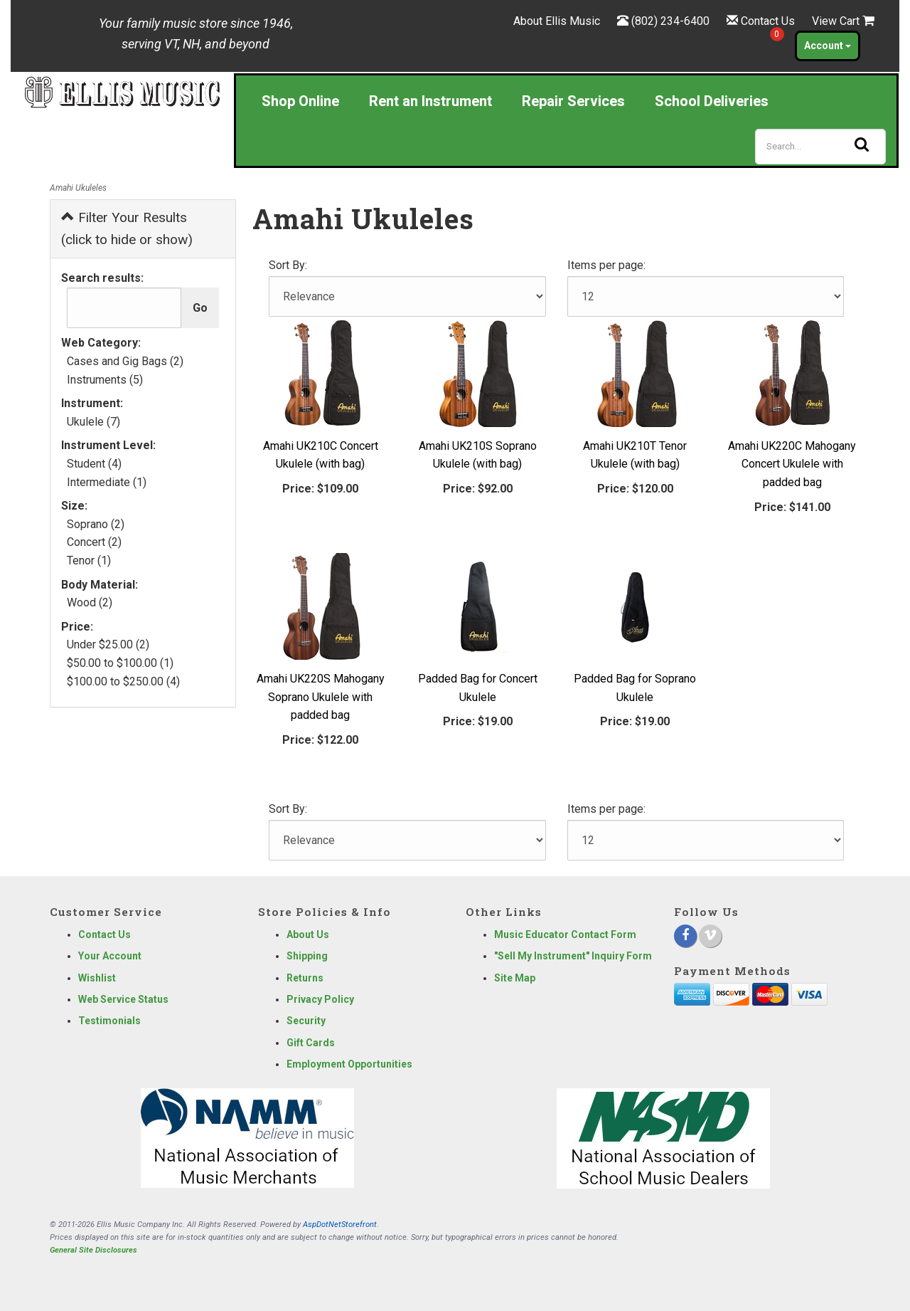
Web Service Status (123, 999)
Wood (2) (89, 602)
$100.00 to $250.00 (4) (123, 681)
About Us (308, 934)
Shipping (307, 956)
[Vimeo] (710, 936)
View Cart (843, 21)
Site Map (514, 978)
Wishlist (97, 978)
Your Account (109, 956)
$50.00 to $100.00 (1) (120, 663)
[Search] (820, 146)
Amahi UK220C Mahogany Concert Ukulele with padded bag (792, 464)
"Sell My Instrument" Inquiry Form (573, 956)
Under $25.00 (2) (108, 644)
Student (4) (94, 463)
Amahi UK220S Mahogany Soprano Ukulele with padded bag (321, 697)
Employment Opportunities (349, 1064)
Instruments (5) (105, 379)
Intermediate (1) (106, 482)
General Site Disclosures (93, 1250)
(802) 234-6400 (670, 21)
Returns (305, 978)
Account (827, 45)
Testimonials (109, 1020)
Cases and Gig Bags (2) (125, 361)
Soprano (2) (95, 524)
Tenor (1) (89, 560)
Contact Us (768, 21)
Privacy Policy (320, 999)
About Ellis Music (556, 21)
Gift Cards (311, 1042)
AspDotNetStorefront (340, 1224)
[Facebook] (685, 936)
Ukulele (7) (93, 421)
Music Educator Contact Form (565, 934)
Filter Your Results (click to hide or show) (127, 228)
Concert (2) (94, 542)
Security (306, 1020)
